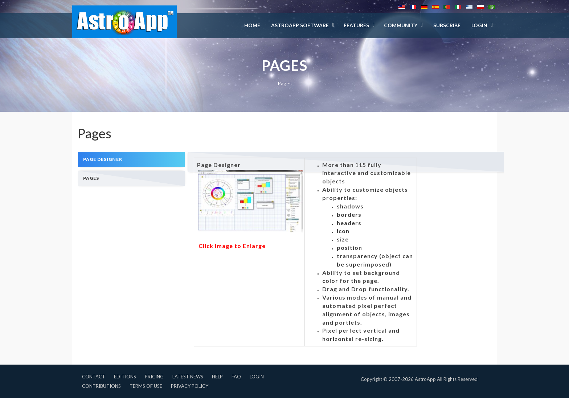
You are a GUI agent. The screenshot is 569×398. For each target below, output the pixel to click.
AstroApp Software (300, 25)
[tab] (131, 159)
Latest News (187, 376)
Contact (93, 376)
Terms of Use (146, 386)
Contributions (101, 386)
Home (252, 25)
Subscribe (446, 25)
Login (257, 376)
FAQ (236, 376)
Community (400, 25)
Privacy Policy (189, 386)
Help (217, 376)
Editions (125, 376)
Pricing (154, 376)
